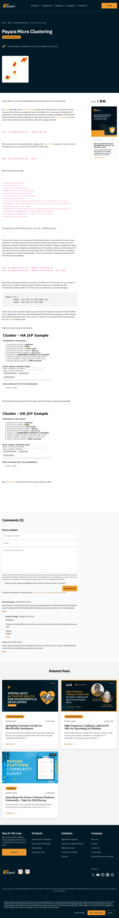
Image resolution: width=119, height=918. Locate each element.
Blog (9, 23)
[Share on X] (97, 101)
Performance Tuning (69, 852)
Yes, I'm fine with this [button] (96, 913)
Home (4, 23)
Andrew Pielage (15, 46)
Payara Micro (48, 144)
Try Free (109, 6)
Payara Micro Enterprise (41, 844)
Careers (94, 844)
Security (64, 856)
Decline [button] (110, 913)
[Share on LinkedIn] (101, 101)
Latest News (96, 852)
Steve (6, 109)
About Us (94, 839)
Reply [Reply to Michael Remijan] (4, 611)
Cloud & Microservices (21, 23)
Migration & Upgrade (69, 839)
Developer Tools (38, 852)
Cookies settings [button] (79, 913)
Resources (47, 6)
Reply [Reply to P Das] (4, 652)
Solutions (59, 6)
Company (70, 6)
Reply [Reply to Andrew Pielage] (7, 637)
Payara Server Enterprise (41, 839)
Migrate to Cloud (67, 848)
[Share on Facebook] (104, 101)
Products (35, 6)
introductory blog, (28, 109)
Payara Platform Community (102, 856)
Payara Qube (37, 848)
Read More (11, 744)
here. (11, 319)
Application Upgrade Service (72, 844)
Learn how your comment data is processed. (49, 592)
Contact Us (82, 6)
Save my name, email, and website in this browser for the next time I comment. (35, 583)
